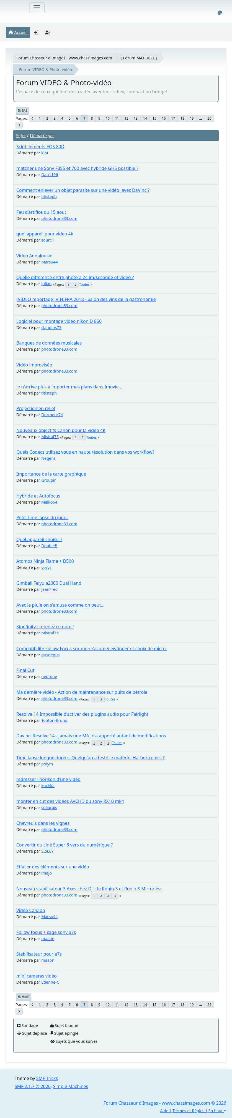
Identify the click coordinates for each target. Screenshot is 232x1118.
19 (192, 118)
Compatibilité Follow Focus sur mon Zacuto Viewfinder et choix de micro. (91, 648)
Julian (46, 283)
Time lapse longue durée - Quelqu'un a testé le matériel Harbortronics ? (90, 758)
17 (173, 118)
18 (182, 118)
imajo (46, 873)
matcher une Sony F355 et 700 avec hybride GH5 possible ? (77, 168)
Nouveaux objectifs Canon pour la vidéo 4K (60, 430)
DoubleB (49, 545)
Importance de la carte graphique (51, 474)
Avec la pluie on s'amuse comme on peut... (60, 605)
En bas (22, 110)
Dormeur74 (52, 414)
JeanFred (49, 589)
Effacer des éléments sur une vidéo (52, 867)
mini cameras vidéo (36, 976)
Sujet (21, 135)
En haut (23, 997)
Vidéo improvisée (34, 365)
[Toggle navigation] (37, 7)
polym (47, 764)
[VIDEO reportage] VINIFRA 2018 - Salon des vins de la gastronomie (86, 299)
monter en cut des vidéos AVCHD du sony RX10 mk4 (70, 801)
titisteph (49, 196)
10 (108, 118)
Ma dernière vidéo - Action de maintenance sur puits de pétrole (81, 692)
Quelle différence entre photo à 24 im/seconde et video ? (75, 277)
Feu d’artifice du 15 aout (41, 212)
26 (210, 118)
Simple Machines (70, 1086)
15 (154, 118)
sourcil (47, 240)
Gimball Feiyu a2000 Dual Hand (48, 583)
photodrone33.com (59, 218)
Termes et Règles (188, 1110)
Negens (48, 458)
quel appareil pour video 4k (44, 234)
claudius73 (51, 327)
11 (117, 118)
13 (136, 118)
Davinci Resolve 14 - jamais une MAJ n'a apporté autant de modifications (91, 736)
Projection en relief (35, 408)
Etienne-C (50, 982)
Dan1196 (49, 174)
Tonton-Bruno (54, 720)
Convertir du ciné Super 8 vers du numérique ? (64, 845)
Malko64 (49, 502)
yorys (46, 567)
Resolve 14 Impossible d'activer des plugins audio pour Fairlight (82, 714)
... (200, 118)
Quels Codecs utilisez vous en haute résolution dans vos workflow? (85, 452)
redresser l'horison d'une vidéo (48, 779)
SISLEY (47, 851)
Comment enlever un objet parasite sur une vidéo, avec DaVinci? (82, 190)
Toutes (84, 284)
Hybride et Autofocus (38, 496)
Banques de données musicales (49, 343)
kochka (48, 785)
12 (126, 118)
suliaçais (49, 807)
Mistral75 (50, 436)
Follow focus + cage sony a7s (46, 932)
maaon (47, 938)
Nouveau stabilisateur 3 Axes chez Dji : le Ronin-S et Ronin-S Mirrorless (89, 889)
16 (164, 118)
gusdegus (50, 654)
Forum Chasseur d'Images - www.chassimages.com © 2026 (165, 1103)
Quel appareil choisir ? (39, 539)
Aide (164, 1110)
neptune (49, 676)
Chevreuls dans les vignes (42, 823)
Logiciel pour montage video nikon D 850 (59, 321)
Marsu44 (49, 262)
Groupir (48, 480)
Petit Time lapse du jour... (42, 517)
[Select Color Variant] (220, 13)
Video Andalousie (34, 256)
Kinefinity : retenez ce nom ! (45, 627)
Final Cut (25, 670)
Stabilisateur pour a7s (39, 954)
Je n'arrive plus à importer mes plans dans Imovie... (69, 387)
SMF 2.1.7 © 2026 (33, 1086)
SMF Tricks (47, 1078)
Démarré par (42, 135)
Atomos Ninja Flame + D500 (45, 561)
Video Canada (30, 910)
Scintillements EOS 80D (40, 147)
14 (145, 118)
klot (44, 152)
